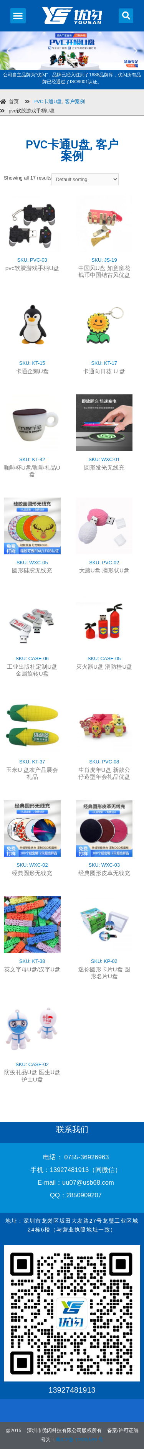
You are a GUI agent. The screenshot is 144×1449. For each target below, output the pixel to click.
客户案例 (75, 101)
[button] (18, 16)
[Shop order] (85, 179)
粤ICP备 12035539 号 (79, 1439)
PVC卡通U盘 (47, 101)
